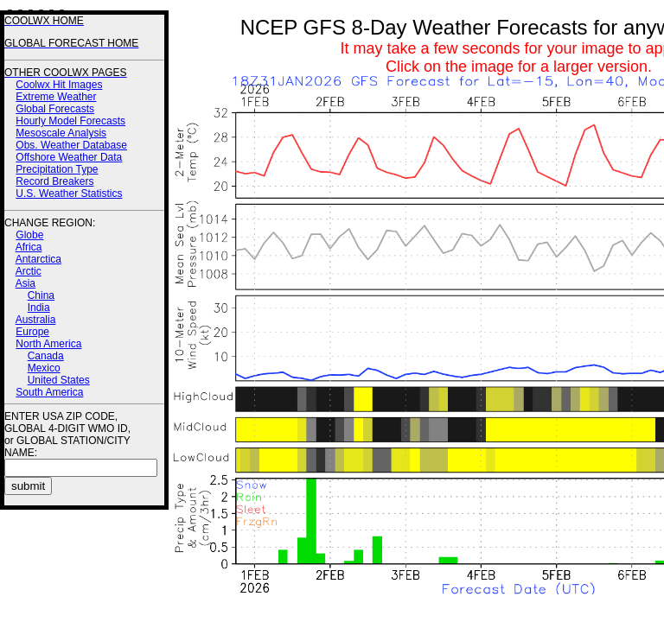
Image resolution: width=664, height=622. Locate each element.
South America (49, 392)
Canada (46, 356)
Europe (32, 332)
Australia (36, 320)
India (39, 307)
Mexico (44, 368)
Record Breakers (54, 181)
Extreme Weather (56, 97)
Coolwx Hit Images (59, 85)
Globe (29, 235)
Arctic (29, 271)
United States (59, 380)
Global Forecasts (55, 109)
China (41, 295)
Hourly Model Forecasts (70, 121)
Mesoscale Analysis (61, 133)
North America (48, 344)
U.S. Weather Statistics (69, 193)
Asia (25, 283)
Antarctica (38, 259)
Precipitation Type (57, 169)
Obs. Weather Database (71, 145)
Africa (29, 247)
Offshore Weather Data (69, 157)
